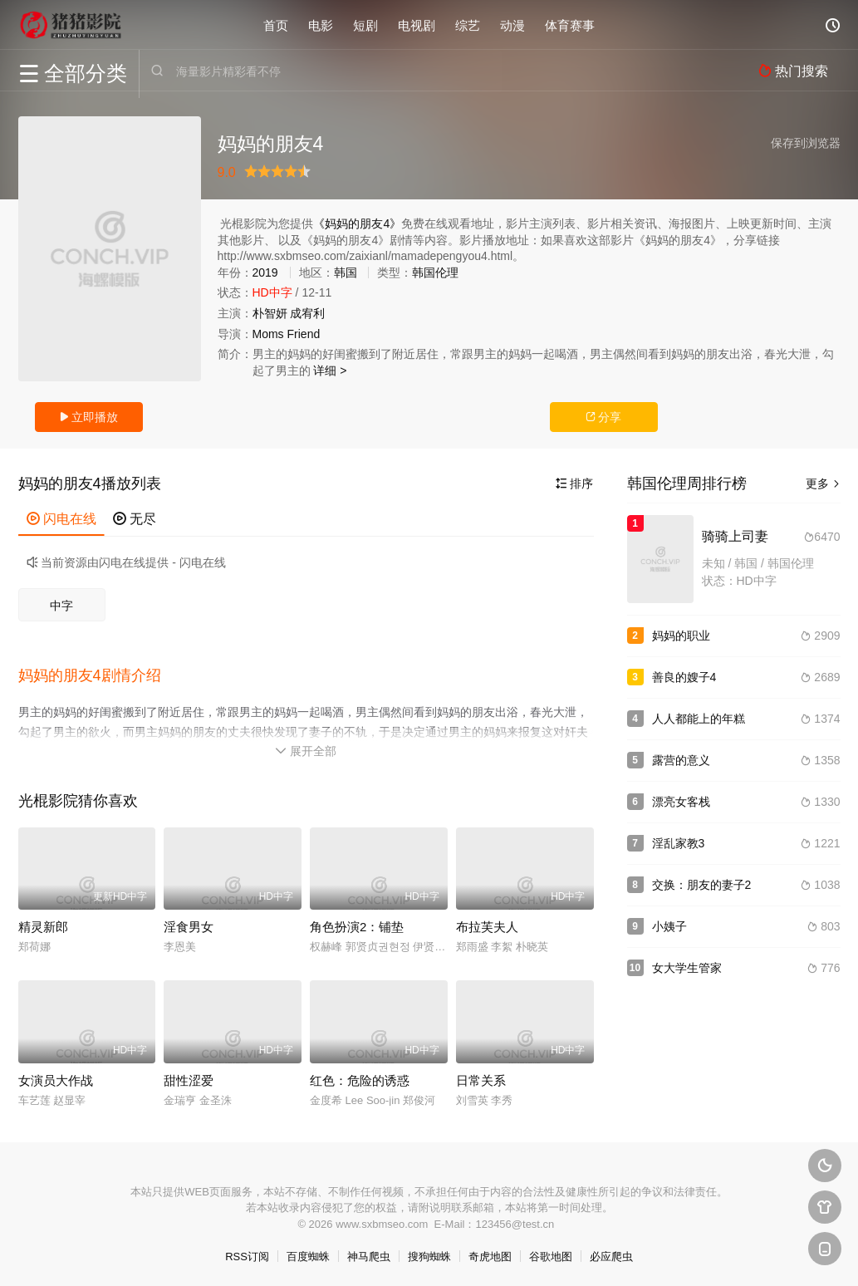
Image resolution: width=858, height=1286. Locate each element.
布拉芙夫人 (487, 923)
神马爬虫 (368, 1253)
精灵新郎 (43, 923)
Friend (304, 334)
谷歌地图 (550, 1253)
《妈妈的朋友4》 (357, 223)
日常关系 (481, 1076)
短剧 (365, 24)
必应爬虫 (611, 1253)
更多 (823, 483)
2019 (265, 272)
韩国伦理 (435, 272)
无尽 (134, 519)
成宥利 (307, 313)
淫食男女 (188, 923)
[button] (98, 673)
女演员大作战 (55, 1076)
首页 (275, 24)
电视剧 (416, 24)
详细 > (329, 370)
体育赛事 (570, 24)
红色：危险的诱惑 (359, 1076)
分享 (604, 417)
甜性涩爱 (188, 1076)
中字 (61, 605)
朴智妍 (269, 313)
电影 (320, 24)
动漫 (512, 24)
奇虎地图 (490, 1253)
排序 (575, 483)
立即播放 (89, 417)
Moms (268, 334)
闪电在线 (61, 519)
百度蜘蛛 (308, 1253)
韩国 (345, 272)
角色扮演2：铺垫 (357, 923)
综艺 (467, 24)
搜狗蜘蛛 (429, 1253)
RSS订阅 (247, 1253)
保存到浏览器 (806, 143)
